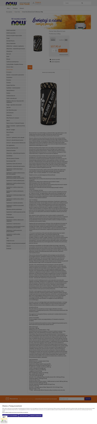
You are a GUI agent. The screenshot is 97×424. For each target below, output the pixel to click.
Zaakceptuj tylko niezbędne (10, 415)
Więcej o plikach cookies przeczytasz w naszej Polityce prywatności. (15, 412)
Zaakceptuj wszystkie (35, 415)
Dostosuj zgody (24, 415)
